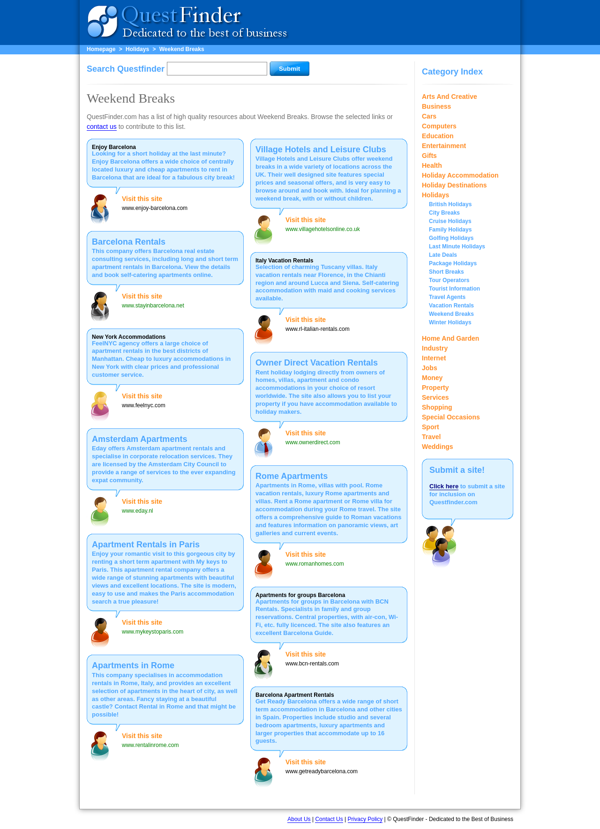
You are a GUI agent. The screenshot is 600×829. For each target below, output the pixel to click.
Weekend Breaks (181, 49)
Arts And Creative (449, 96)
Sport (430, 427)
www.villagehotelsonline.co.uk (322, 229)
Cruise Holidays (450, 221)
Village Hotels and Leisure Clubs (320, 149)
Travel (431, 437)
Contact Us (329, 819)
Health (432, 165)
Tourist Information (454, 288)
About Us (298, 819)
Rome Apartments (291, 476)
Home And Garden (450, 338)
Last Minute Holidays (457, 246)
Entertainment (444, 145)
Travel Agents (447, 297)
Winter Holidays (450, 322)
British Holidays (450, 204)
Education (438, 136)
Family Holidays (450, 229)
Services (435, 397)
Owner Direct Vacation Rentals (316, 362)
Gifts (429, 155)
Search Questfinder (126, 69)
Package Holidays (453, 263)
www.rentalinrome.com (150, 745)
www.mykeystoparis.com (152, 631)
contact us (102, 126)
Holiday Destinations (454, 185)
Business (436, 106)
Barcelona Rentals (128, 241)
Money (432, 377)
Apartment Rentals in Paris (146, 544)
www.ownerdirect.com (312, 442)
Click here (443, 486)
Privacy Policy (365, 819)
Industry (435, 348)
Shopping (437, 407)
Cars (429, 116)
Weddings (437, 446)
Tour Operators (449, 280)
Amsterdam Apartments (139, 439)
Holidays (137, 49)
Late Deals (443, 255)
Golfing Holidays (451, 238)
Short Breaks (446, 272)
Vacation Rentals (451, 305)
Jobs (429, 368)
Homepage (101, 49)
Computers (439, 126)
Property (435, 387)
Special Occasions (451, 417)
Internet (434, 358)
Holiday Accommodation (460, 175)
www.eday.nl (137, 511)
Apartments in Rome (133, 665)
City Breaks (444, 212)
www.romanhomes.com (314, 563)
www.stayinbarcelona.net (153, 305)
